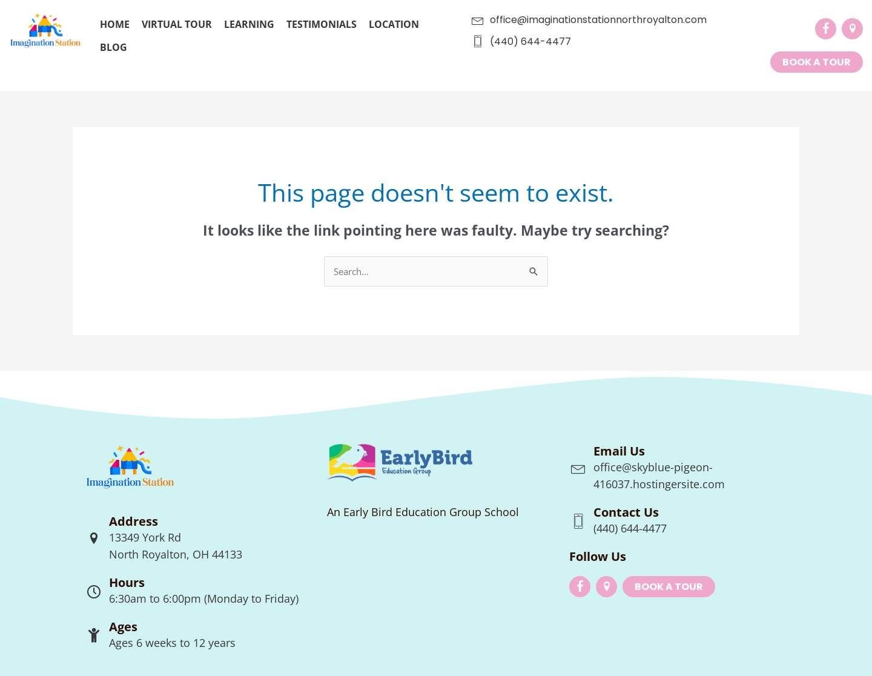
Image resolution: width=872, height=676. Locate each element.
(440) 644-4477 (530, 41)
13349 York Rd (145, 537)
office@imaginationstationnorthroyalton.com (598, 20)
